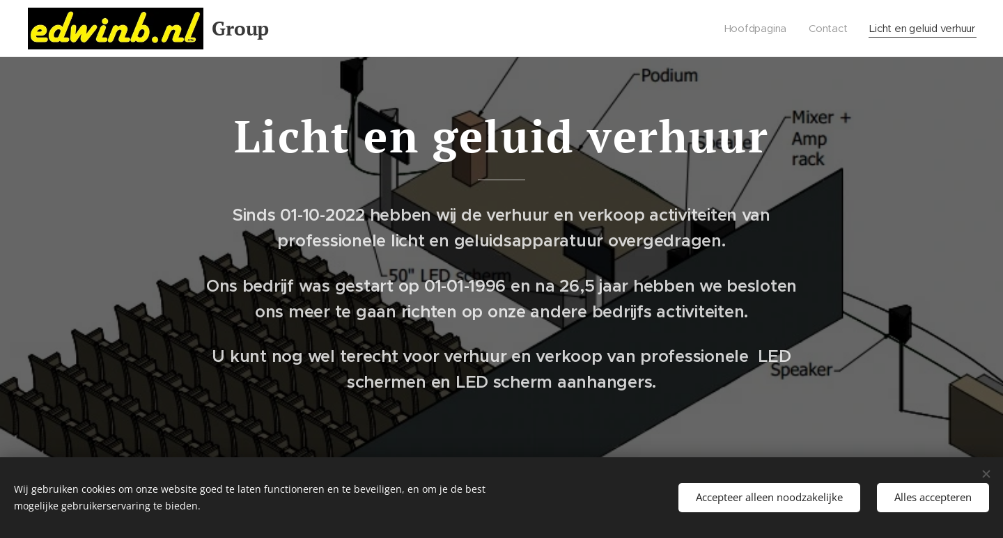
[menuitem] (750, 28)
